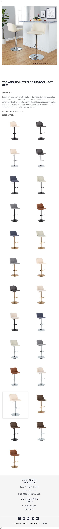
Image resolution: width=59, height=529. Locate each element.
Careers (29, 509)
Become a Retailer (29, 494)
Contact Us (29, 490)
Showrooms (29, 506)
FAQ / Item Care (29, 487)
